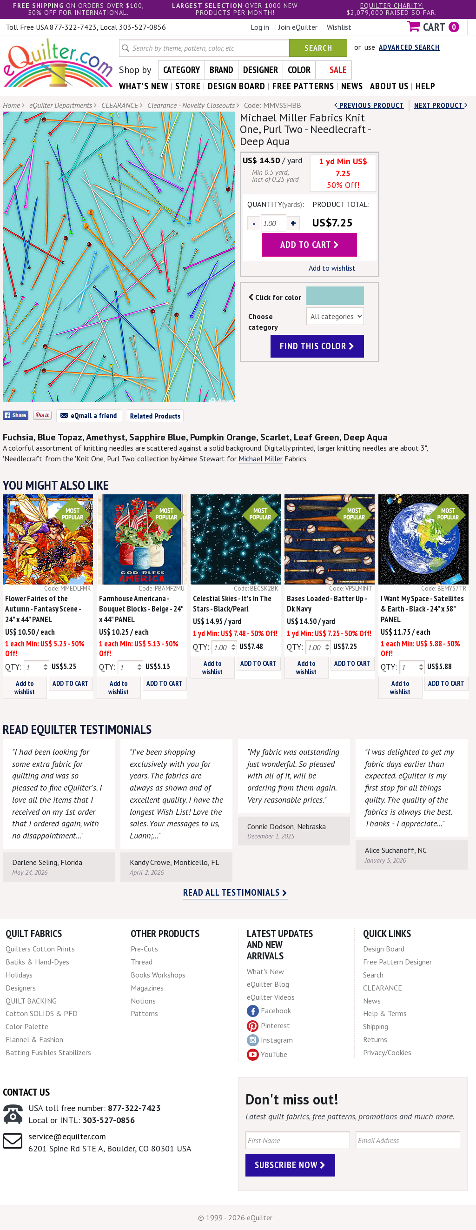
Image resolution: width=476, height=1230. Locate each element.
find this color (317, 346)
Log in (260, 27)
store (188, 86)
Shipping (375, 1026)
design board (236, 86)
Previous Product (369, 105)
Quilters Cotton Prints (40, 948)
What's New (265, 971)
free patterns (303, 86)
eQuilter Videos (271, 997)
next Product (441, 105)
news (352, 86)
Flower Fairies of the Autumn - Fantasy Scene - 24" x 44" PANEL (43, 609)
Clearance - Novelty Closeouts (191, 105)
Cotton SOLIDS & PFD (42, 1013)
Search (318, 47)
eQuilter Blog (268, 984)
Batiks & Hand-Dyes (37, 961)
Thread (141, 961)
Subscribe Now (290, 1165)
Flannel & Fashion (34, 1039)
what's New (143, 86)
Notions (143, 1000)
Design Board (383, 948)
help (426, 86)
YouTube (267, 1055)
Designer (260, 70)
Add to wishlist (332, 268)
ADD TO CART (71, 683)
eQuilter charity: (391, 5)
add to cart (309, 245)
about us (389, 86)
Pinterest (268, 1025)
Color (299, 70)
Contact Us (26, 1091)
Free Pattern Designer (397, 961)
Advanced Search (409, 47)
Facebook (269, 1011)
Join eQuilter (297, 27)
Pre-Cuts (144, 948)
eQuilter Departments (60, 105)
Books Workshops (158, 974)
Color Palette (27, 1026)
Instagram (270, 1040)
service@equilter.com (67, 1136)
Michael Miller (260, 458)
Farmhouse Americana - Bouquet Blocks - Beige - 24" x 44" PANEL (141, 609)
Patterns (144, 1013)
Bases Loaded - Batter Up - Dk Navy (327, 603)
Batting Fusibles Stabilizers (48, 1052)
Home (11, 105)
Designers (21, 987)
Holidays (19, 974)
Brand (221, 70)
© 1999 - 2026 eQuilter (235, 1217)
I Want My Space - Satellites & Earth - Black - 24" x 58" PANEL (422, 609)
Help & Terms (385, 1013)
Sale (338, 70)
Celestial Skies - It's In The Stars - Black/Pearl (232, 603)
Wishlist (339, 27)
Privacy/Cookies (387, 1052)
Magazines (147, 987)
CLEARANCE (119, 105)
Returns (375, 1039)
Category (181, 70)
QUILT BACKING (31, 1000)
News (372, 1000)
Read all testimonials (235, 892)
